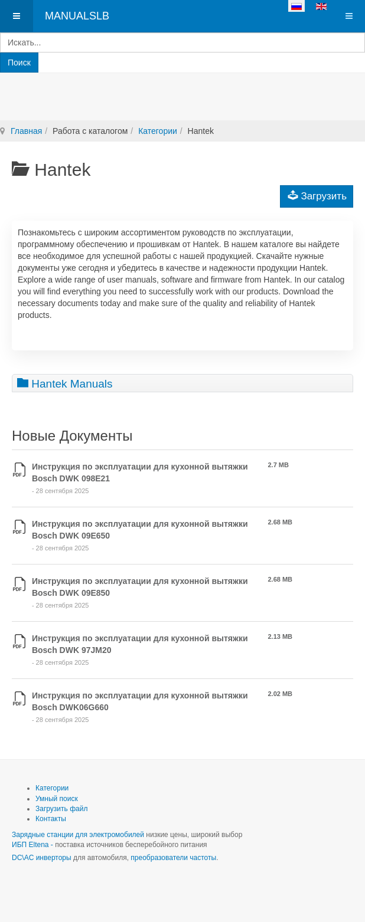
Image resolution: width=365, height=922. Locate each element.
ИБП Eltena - (33, 845)
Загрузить (317, 196)
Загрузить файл (61, 809)
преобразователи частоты (173, 858)
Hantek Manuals (65, 383)
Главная (26, 131)
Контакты (50, 819)
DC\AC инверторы (41, 858)
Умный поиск (56, 799)
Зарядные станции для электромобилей (78, 835)
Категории (157, 131)
